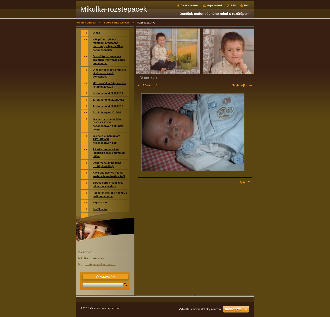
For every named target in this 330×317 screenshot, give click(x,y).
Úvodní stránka (190, 5)
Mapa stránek (215, 5)
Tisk (246, 5)
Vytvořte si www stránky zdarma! (200, 309)
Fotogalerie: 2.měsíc (116, 22)
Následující (239, 85)
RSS (233, 5)
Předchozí (150, 85)
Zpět (243, 182)
